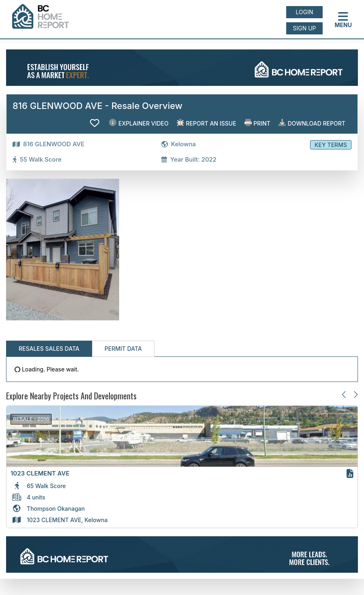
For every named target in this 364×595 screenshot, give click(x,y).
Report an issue (206, 123)
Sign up (304, 28)
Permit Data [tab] (123, 348)
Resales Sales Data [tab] (49, 348)
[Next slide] (355, 394)
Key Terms (331, 144)
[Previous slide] (344, 394)
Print (257, 123)
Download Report (311, 123)
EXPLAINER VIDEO (138, 123)
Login (304, 12)
